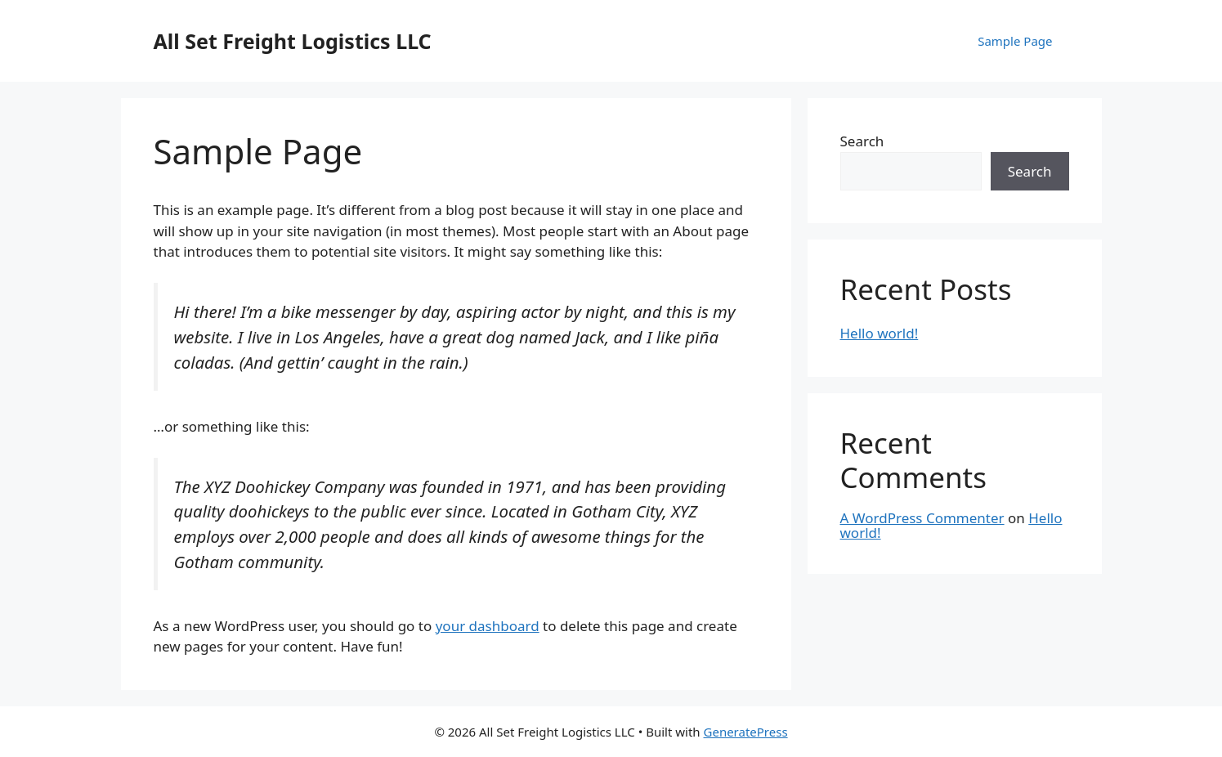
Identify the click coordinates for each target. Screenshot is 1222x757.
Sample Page (1015, 41)
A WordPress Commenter (922, 517)
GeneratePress (746, 731)
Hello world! (879, 333)
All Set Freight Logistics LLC (293, 41)
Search (862, 141)
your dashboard (487, 625)
